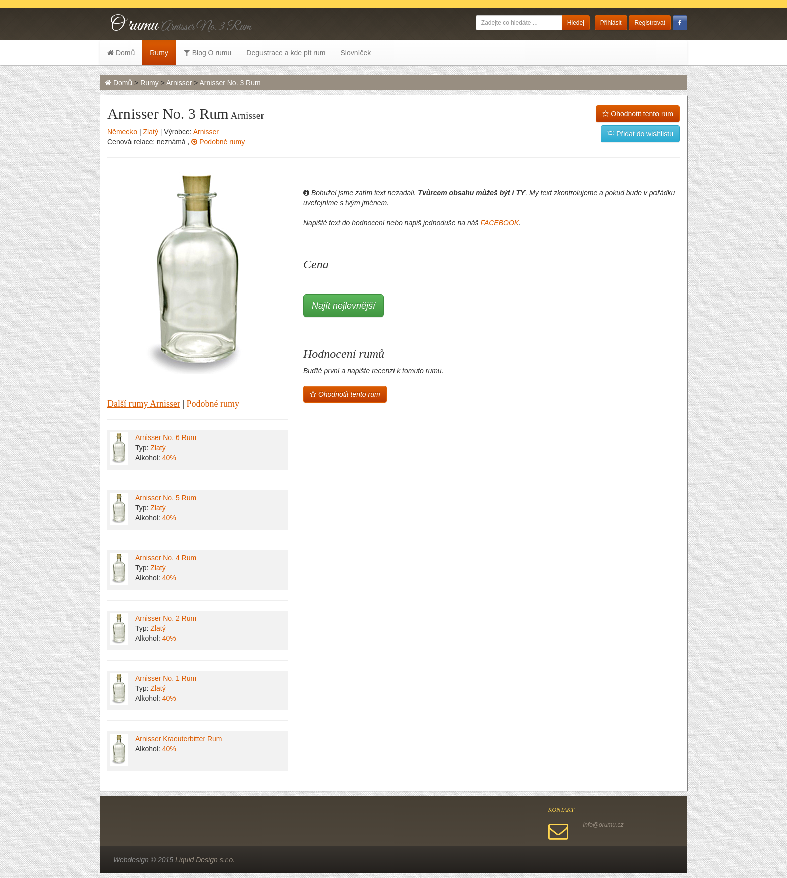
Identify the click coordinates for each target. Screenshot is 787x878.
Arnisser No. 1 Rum (165, 678)
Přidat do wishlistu (640, 134)
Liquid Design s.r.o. (205, 860)
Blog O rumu (207, 53)
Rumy (159, 53)
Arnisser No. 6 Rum (165, 437)
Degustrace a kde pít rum (285, 53)
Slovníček (355, 53)
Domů (121, 53)
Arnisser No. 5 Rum (165, 498)
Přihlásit (611, 22)
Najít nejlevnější (343, 306)
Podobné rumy (218, 142)
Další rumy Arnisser (143, 404)
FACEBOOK (499, 223)
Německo (122, 132)
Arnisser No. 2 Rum (165, 618)
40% (169, 458)
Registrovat (649, 22)
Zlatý (150, 132)
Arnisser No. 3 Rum (230, 83)
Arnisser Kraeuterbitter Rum (178, 739)
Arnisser (179, 83)
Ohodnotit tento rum (637, 114)
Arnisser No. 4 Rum (165, 558)
